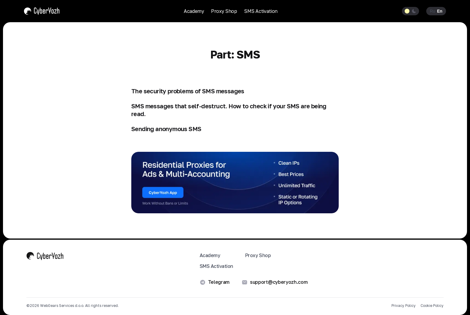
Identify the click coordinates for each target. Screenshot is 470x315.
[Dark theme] (414, 11)
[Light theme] (407, 11)
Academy (194, 11)
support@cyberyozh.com (275, 282)
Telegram (215, 282)
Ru (432, 11)
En (439, 11)
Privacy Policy (403, 306)
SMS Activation (260, 11)
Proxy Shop (224, 11)
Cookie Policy (432, 306)
